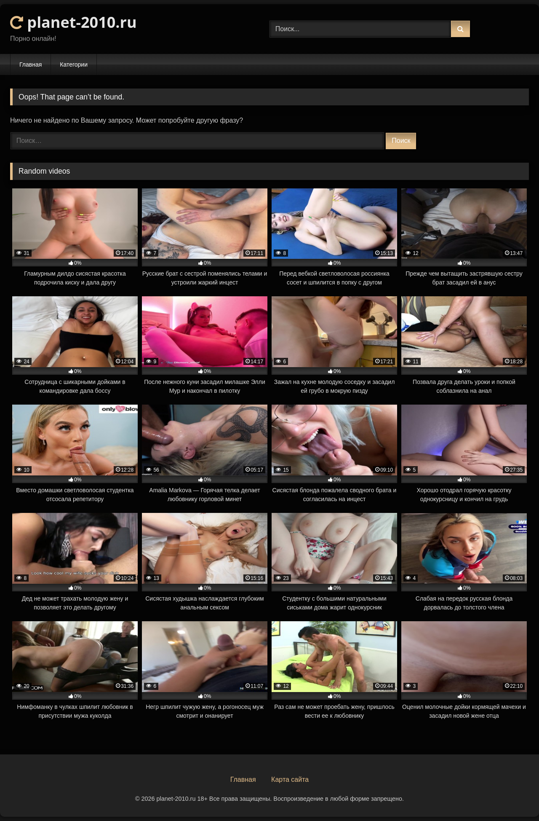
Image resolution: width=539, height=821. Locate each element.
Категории (74, 64)
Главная (30, 64)
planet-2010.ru (73, 22)
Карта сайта (290, 779)
